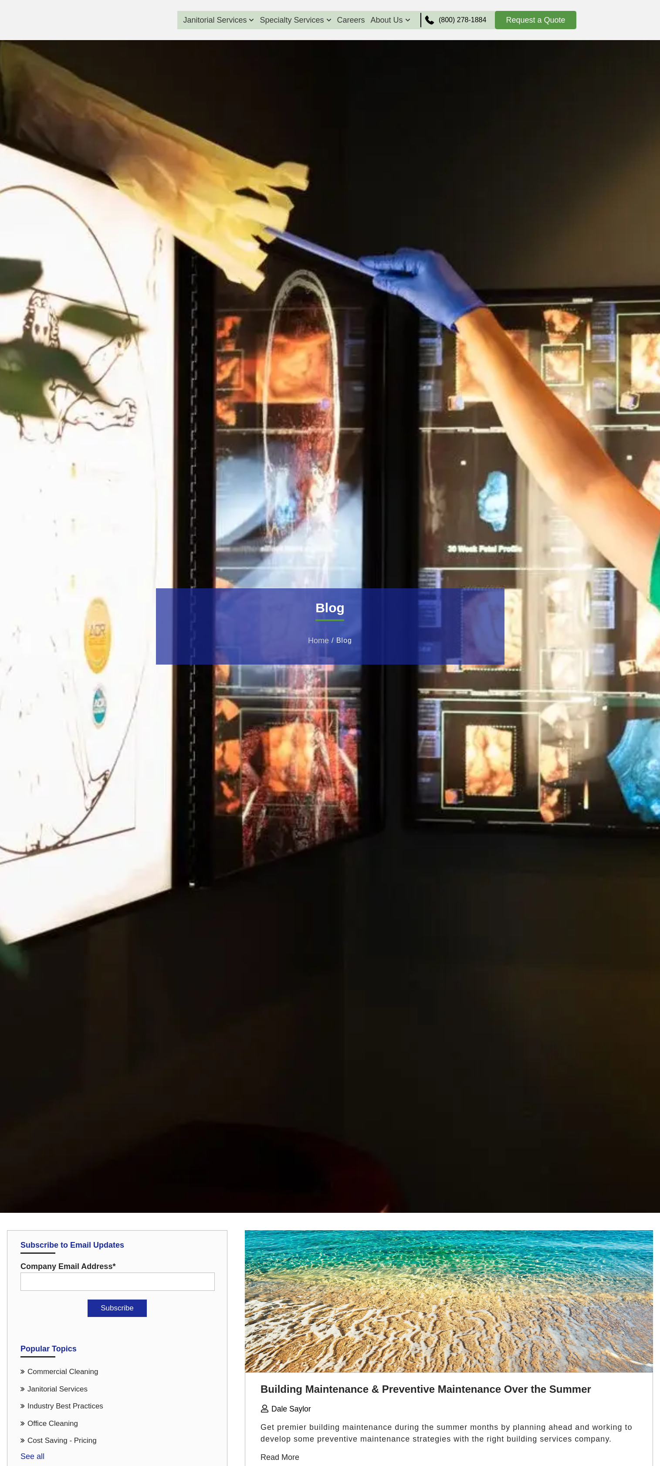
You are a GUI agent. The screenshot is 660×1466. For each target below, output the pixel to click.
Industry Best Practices (65, 1406)
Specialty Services (292, 20)
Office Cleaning (52, 1423)
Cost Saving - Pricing (62, 1440)
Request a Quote (535, 20)
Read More (280, 1457)
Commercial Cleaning (62, 1372)
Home (318, 641)
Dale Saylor (291, 1409)
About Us (387, 20)
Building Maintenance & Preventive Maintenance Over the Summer (426, 1389)
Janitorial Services (215, 20)
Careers (348, 20)
